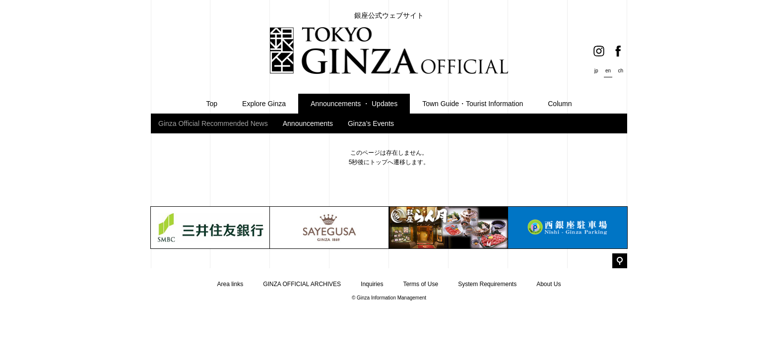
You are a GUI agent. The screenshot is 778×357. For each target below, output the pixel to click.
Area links (230, 284)
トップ (379, 162)
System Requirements (487, 284)
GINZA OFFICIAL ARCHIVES (302, 284)
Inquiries (372, 284)
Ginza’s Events (371, 123)
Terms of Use (420, 284)
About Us (548, 284)
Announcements (308, 123)
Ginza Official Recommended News (213, 123)
